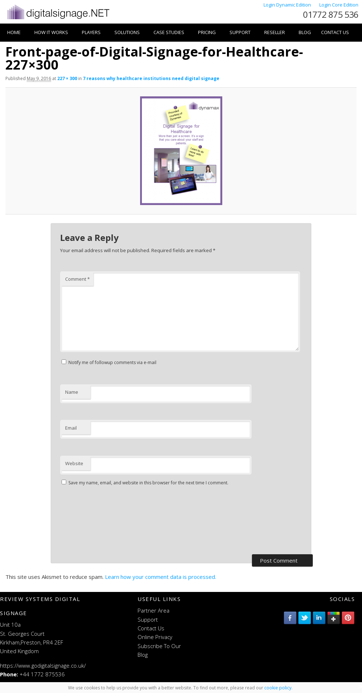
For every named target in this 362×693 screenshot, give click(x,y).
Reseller (274, 32)
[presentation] (89, 521)
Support (240, 32)
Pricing (207, 32)
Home (14, 32)
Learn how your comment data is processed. (160, 576)
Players (91, 32)
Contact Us (335, 32)
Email (71, 428)
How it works (51, 32)
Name (71, 392)
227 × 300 (67, 78)
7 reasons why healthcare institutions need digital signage (151, 78)
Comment (77, 279)
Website (74, 463)
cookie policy (277, 688)
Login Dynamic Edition (288, 4)
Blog (305, 32)
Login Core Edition (338, 4)
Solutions (127, 32)
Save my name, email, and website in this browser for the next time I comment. (148, 483)
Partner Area (153, 610)
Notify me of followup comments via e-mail (112, 362)
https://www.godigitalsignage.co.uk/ (43, 665)
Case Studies (168, 32)
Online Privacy (155, 636)
